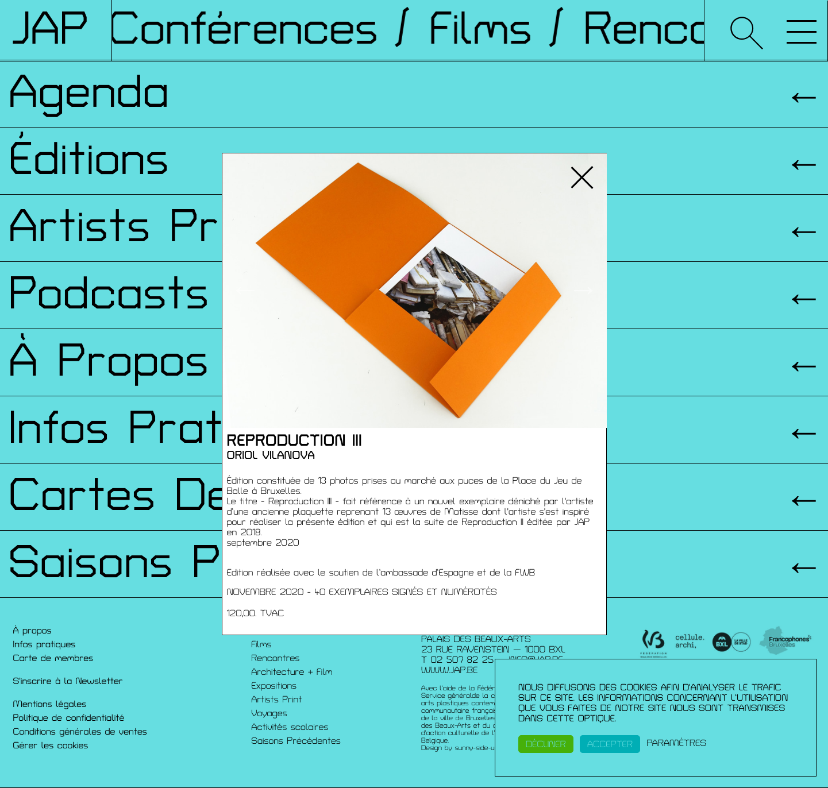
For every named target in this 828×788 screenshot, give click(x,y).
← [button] (245, 290)
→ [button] (583, 290)
